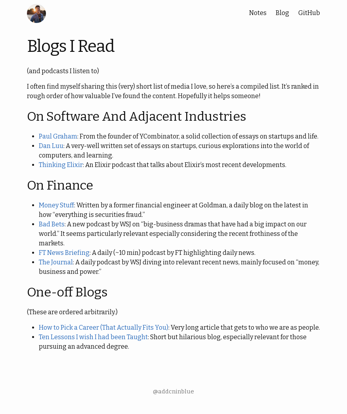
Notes (258, 13)
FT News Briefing (64, 252)
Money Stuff (56, 205)
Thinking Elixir (61, 165)
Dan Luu (51, 146)
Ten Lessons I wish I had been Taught (93, 337)
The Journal (56, 262)
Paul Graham (58, 136)
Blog (282, 13)
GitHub (309, 13)
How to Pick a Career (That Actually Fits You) (103, 327)
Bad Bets (52, 224)
